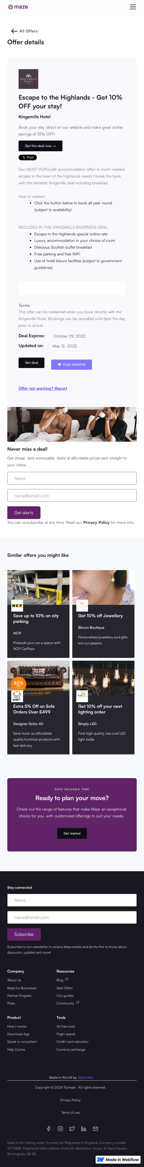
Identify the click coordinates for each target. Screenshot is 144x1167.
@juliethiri (86, 1077)
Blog (61, 980)
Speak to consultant (22, 1041)
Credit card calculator (73, 1041)
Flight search (66, 1034)
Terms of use (70, 1112)
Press (11, 1003)
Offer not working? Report (43, 388)
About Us (14, 980)
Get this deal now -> (40, 146)
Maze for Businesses (22, 988)
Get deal (31, 362)
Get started (72, 833)
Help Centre (16, 1049)
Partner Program (19, 995)
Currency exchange (71, 1049)
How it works (16, 1026)
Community (66, 1003)
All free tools (66, 1026)
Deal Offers (65, 988)
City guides (65, 995)
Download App (18, 1034)
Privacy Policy (96, 522)
